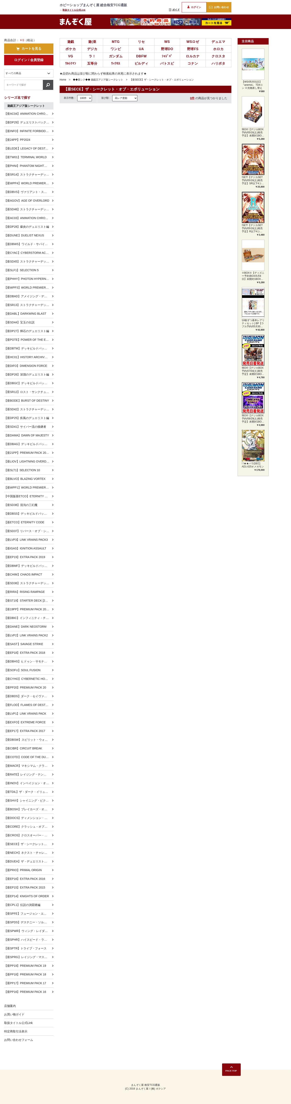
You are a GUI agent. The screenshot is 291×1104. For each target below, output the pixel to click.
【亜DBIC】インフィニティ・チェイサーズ (28, 618)
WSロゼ (192, 41)
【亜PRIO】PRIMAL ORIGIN (23, 870)
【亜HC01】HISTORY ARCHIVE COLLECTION (28, 357)
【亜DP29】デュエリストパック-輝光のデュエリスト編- (28, 122)
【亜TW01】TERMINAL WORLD (25, 157)
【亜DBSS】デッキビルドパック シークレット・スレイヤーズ (28, 513)
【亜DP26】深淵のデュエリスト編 (26, 374)
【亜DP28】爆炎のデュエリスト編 (26, 226)
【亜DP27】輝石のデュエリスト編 (26, 331)
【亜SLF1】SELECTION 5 (21, 270)
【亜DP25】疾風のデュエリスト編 (26, 418)
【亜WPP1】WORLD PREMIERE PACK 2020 (28, 487)
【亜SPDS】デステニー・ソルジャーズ (28, 922)
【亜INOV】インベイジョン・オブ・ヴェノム (28, 783)
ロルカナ (193, 56)
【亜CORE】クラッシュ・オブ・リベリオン (28, 826)
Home (63, 79)
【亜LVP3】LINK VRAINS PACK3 (26, 539)
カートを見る (28, 49)
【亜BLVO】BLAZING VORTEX (24, 478)
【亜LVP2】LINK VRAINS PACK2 (26, 635)
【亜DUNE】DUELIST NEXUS (24, 235)
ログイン (194, 7)
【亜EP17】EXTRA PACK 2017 (24, 731)
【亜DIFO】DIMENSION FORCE (25, 365)
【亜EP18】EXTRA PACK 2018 (24, 652)
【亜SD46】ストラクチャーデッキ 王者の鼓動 (28, 209)
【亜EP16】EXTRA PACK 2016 (24, 878)
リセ (141, 41)
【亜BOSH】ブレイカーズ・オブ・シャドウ (28, 809)
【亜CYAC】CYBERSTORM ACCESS (28, 252)
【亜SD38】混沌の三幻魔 (20, 505)
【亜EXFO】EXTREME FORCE (25, 722)
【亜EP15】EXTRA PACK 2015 (24, 887)
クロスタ (218, 56)
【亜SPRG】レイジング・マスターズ (28, 957)
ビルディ (141, 63)
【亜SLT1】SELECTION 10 (22, 470)
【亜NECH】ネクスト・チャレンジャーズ (28, 852)
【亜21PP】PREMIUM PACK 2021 (26, 452)
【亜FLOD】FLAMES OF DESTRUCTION (28, 705)
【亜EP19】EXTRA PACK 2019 (24, 557)
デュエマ (218, 41)
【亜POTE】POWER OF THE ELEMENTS (28, 339)
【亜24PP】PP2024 (17, 139)
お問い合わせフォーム (18, 1039)
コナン (193, 63)
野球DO (167, 49)
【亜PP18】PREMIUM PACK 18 (25, 974)
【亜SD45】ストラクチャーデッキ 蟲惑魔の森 (28, 261)
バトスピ (167, 63)
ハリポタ (218, 63)
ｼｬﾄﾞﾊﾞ (167, 56)
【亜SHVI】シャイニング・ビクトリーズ (28, 800)
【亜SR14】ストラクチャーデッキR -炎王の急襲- (28, 174)
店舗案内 (10, 1006)
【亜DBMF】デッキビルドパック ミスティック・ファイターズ (28, 565)
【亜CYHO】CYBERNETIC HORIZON (28, 678)
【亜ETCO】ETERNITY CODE (24, 522)
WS (167, 41)
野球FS (193, 49)
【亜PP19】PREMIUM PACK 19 (25, 965)
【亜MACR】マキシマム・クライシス (28, 765)
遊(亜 (92, 41)
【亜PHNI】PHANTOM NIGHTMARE (28, 165)
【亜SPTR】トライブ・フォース (25, 948)
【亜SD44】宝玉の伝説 (19, 322)
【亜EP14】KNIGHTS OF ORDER (26, 896)
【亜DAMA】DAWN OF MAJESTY (26, 435)
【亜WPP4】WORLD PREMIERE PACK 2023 (28, 183)
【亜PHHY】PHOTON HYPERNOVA (28, 279)
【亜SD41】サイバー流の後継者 (25, 426)
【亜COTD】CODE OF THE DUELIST (28, 757)
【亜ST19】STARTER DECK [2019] (27, 600)
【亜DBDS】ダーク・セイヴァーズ (27, 696)
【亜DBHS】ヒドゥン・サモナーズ (27, 661)
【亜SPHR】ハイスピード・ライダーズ (28, 939)
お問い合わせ (219, 7)
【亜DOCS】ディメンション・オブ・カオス (28, 818)
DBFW (141, 56)
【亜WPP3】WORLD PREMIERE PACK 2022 (28, 287)
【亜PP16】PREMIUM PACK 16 (25, 991)
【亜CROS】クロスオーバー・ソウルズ (28, 835)
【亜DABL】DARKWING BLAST (25, 313)
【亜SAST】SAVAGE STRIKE (23, 644)
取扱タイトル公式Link (74, 10)
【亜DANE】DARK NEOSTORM (25, 626)
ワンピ (116, 49)
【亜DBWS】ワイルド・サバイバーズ (28, 244)
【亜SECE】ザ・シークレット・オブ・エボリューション (28, 844)
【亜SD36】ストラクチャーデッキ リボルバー (28, 583)
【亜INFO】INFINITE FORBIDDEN (27, 131)
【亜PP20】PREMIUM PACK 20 (25, 687)
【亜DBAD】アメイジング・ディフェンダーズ (28, 296)
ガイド (174, 9)
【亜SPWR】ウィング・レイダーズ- (28, 931)
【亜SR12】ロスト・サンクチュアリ (28, 392)
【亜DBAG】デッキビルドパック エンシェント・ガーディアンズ (28, 444)
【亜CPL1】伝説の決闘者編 (22, 905)
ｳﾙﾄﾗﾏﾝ (70, 63)
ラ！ (92, 56)
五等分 (92, 63)
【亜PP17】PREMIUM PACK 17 (25, 983)
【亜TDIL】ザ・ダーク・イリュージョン (28, 791)
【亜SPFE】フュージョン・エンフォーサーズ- (28, 913)
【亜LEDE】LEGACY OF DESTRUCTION (28, 148)
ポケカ (70, 49)
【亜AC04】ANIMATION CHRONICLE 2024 (28, 113)
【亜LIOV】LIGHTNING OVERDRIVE (28, 461)
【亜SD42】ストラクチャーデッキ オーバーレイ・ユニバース (28, 409)
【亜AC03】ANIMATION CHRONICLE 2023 (28, 218)
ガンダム (116, 56)
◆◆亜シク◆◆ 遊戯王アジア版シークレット (98, 79)
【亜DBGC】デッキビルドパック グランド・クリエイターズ (28, 383)
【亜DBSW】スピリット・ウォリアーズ (28, 739)
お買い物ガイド (14, 1014)
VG (70, 56)
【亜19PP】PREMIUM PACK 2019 (26, 609)
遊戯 (70, 41)
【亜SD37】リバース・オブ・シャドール (28, 531)
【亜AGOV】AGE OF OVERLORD (26, 200)
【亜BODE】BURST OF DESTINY (26, 400)
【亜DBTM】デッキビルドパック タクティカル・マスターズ (28, 348)
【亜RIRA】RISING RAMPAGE (24, 592)
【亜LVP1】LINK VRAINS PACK (25, 713)
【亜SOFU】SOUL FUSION (22, 670)
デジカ (92, 49)
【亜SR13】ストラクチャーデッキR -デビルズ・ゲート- (28, 305)
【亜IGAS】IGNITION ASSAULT (25, 548)
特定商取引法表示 (15, 1031)
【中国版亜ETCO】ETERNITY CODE (28, 496)
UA (141, 49)
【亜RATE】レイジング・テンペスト (28, 774)
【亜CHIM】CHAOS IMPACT (23, 574)
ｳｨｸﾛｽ (115, 63)
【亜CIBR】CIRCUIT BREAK (23, 748)
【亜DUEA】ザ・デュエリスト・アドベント (28, 861)
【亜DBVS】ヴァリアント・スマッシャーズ (28, 192)
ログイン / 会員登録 (28, 60)
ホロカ (218, 49)
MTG (116, 41)
